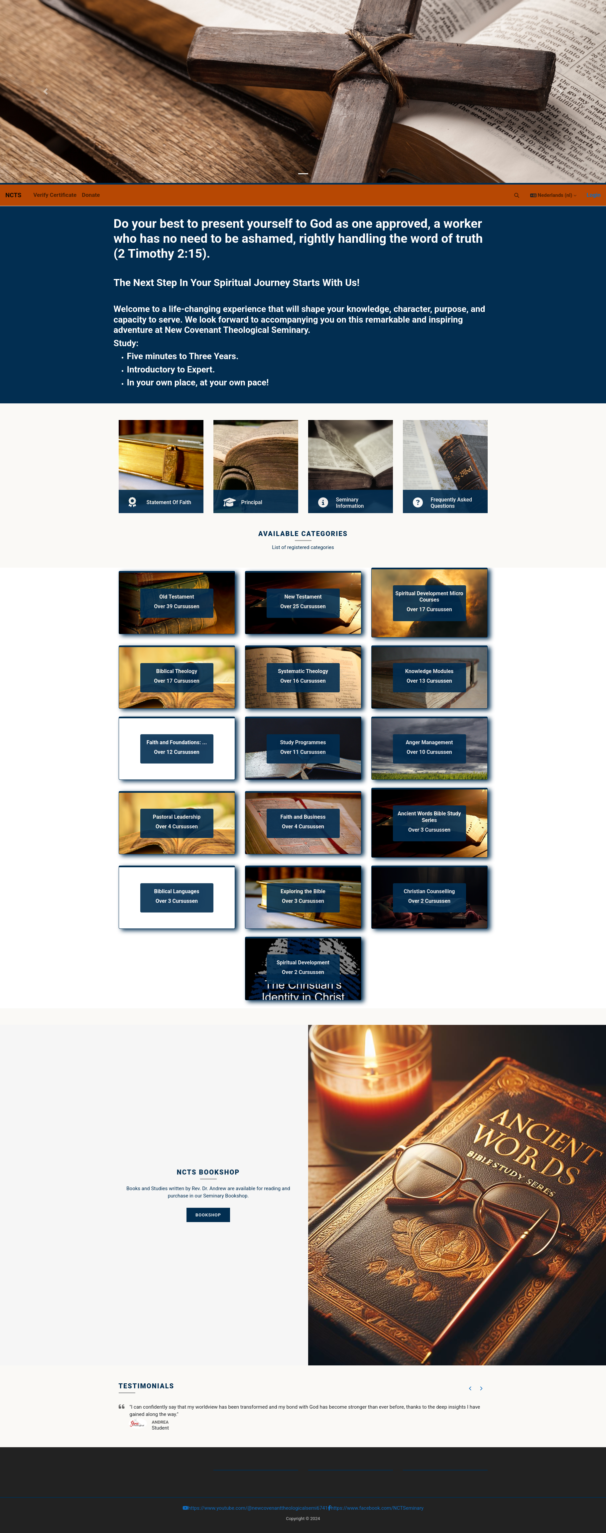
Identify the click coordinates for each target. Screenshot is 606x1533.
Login (593, 195)
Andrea (160, 1422)
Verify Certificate (54, 195)
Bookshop (208, 1214)
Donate (91, 195)
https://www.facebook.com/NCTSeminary (377, 1508)
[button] (517, 195)
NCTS (13, 195)
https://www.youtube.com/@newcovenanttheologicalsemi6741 (258, 1508)
